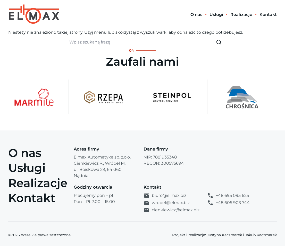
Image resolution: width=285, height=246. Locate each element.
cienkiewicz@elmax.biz (171, 210)
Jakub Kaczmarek (261, 235)
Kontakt (31, 198)
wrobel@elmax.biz (167, 203)
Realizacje (38, 183)
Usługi (27, 168)
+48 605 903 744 (228, 203)
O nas (24, 153)
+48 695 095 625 (228, 195)
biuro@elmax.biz (165, 195)
